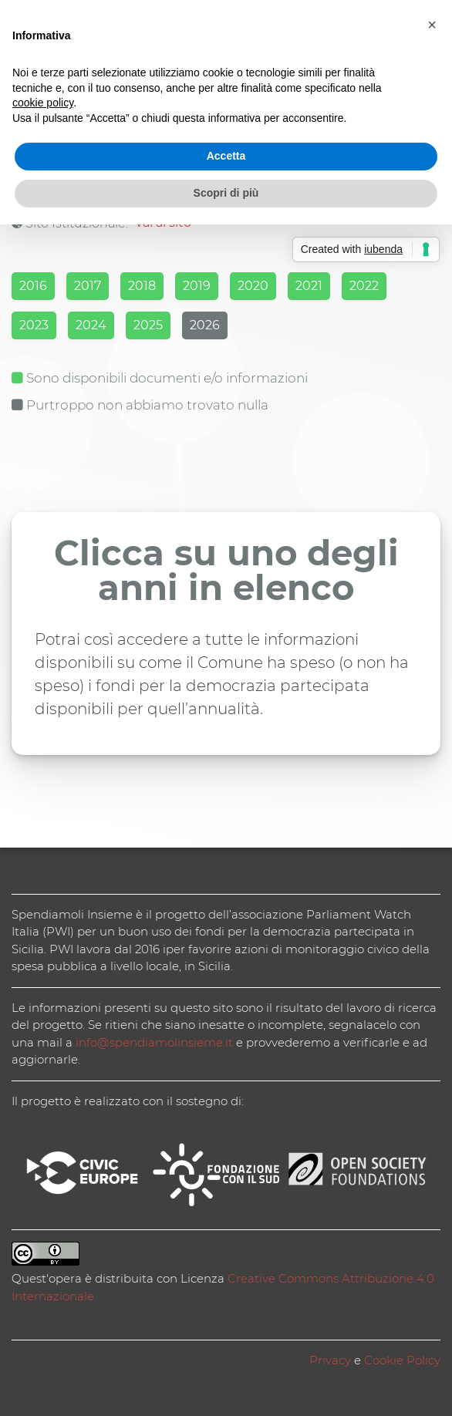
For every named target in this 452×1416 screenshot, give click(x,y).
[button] (432, 24)
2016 (33, 285)
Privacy (330, 1360)
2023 (34, 325)
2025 (148, 325)
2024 (91, 325)
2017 (87, 285)
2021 (308, 285)
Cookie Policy (402, 1360)
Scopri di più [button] (226, 193)
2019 (197, 285)
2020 (253, 285)
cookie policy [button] (42, 102)
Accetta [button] (226, 156)
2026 (205, 325)
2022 (364, 285)
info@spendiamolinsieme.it (154, 1042)
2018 (142, 285)
